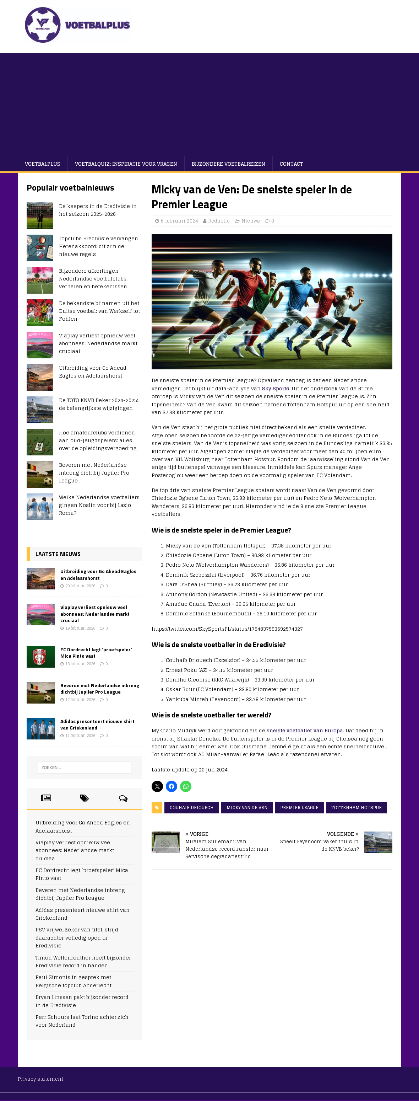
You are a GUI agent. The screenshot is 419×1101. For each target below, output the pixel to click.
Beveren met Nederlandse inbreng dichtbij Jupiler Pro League (94, 472)
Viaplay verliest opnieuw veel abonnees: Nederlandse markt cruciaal (98, 343)
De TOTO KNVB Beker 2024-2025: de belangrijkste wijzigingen (98, 404)
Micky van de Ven (247, 807)
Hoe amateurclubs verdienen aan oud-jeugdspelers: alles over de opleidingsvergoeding (98, 440)
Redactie (219, 221)
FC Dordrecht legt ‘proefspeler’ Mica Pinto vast (96, 652)
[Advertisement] (209, 103)
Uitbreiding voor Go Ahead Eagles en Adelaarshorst (92, 371)
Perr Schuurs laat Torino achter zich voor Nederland (82, 1020)
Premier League (299, 807)
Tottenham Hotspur (356, 807)
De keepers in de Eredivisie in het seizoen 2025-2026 (98, 210)
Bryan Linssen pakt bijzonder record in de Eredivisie (82, 1001)
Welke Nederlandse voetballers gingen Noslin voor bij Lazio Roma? (99, 505)
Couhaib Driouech (192, 807)
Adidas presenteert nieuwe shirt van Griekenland (97, 724)
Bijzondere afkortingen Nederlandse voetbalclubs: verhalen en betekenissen (93, 278)
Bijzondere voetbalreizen (228, 163)
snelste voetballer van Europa (305, 730)
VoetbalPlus (42, 163)
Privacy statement (40, 1079)
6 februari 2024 (179, 221)
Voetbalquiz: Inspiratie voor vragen (126, 163)
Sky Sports (275, 388)
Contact (291, 163)
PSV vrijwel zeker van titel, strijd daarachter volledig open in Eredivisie (77, 937)
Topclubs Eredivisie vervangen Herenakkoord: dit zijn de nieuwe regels (98, 246)
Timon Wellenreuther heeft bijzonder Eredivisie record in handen (83, 961)
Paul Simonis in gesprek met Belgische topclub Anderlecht (73, 981)
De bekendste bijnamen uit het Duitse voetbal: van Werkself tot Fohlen (99, 311)
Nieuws (250, 221)
